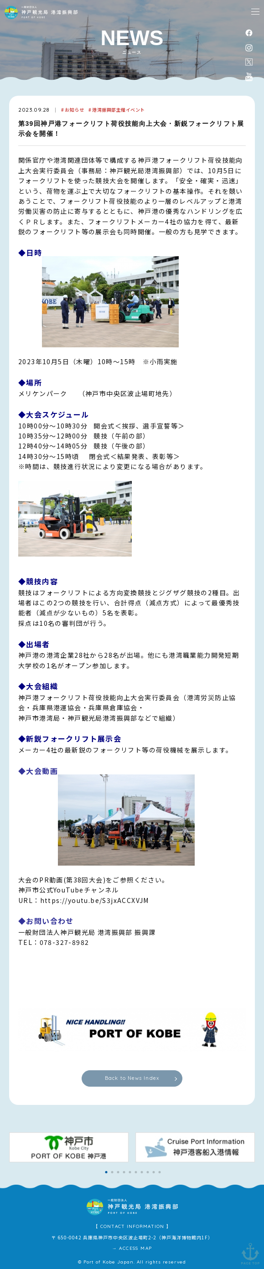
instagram (249, 47)
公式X (249, 62)
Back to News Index (132, 1078)
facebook (249, 32)
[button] (106, 1172)
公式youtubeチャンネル (249, 76)
